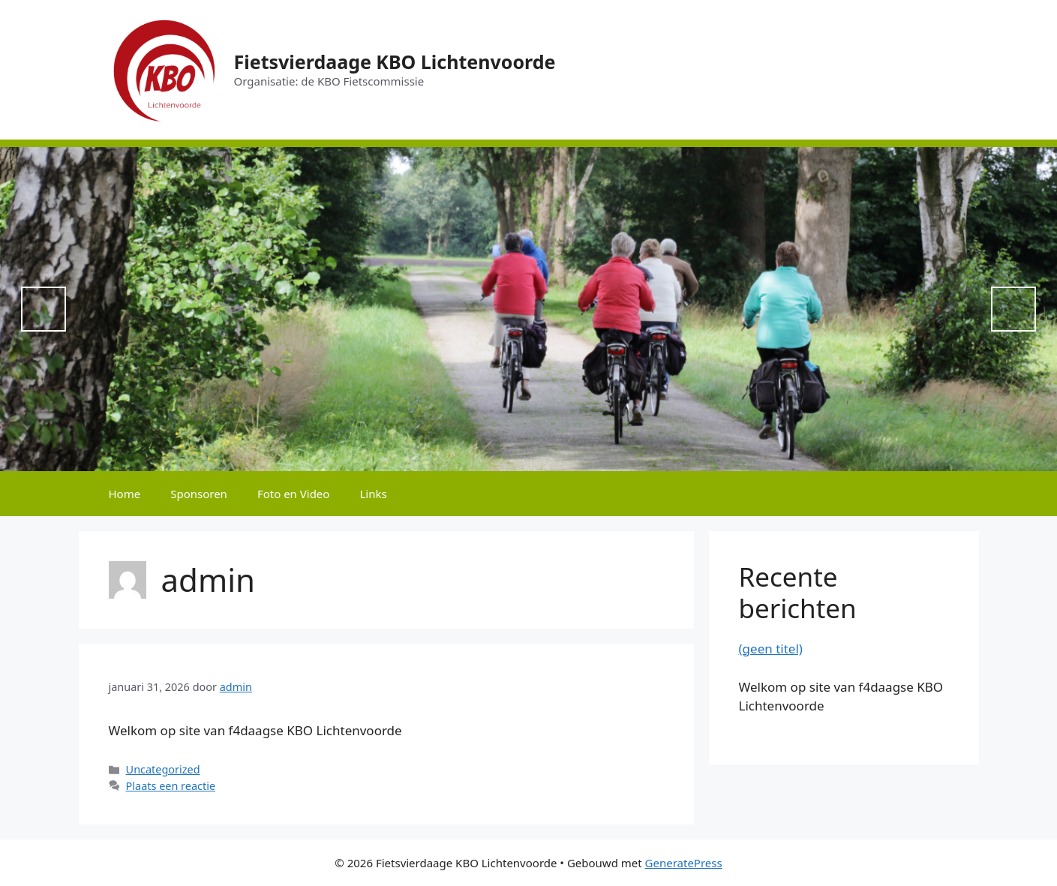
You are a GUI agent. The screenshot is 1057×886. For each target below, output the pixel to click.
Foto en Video (293, 493)
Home (125, 493)
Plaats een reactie (170, 786)
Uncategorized (163, 769)
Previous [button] (43, 309)
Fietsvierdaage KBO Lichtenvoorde (395, 61)
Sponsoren (198, 493)
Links (372, 493)
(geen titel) (771, 648)
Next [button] (1013, 309)
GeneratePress (683, 862)
